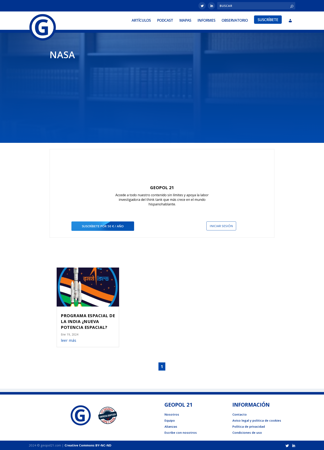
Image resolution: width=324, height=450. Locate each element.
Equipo (169, 420)
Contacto (239, 414)
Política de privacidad (248, 426)
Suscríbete (268, 19)
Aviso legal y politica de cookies (256, 420)
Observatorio (235, 20)
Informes (206, 20)
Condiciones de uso (247, 432)
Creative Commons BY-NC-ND (88, 445)
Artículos (141, 20)
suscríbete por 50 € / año (103, 226)
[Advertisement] (162, 98)
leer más (68, 340)
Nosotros (171, 414)
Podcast (165, 20)
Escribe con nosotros (180, 432)
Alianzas (170, 426)
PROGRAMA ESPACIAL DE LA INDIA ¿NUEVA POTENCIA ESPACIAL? (88, 321)
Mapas (185, 20)
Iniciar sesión (221, 226)
